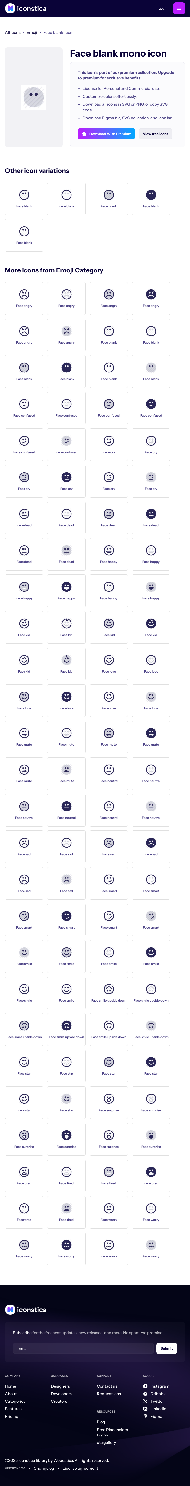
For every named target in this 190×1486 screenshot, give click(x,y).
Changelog (44, 1468)
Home (10, 1386)
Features (13, 1408)
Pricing (11, 1416)
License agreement (80, 1468)
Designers (60, 1386)
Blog (101, 1421)
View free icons (155, 134)
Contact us (107, 1386)
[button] (179, 8)
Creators (59, 1401)
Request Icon (109, 1393)
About (11, 1393)
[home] (26, 8)
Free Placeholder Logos (112, 1432)
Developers (61, 1393)
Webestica (63, 1460)
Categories (15, 1401)
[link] (32, 32)
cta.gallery (106, 1442)
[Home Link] (26, 1310)
